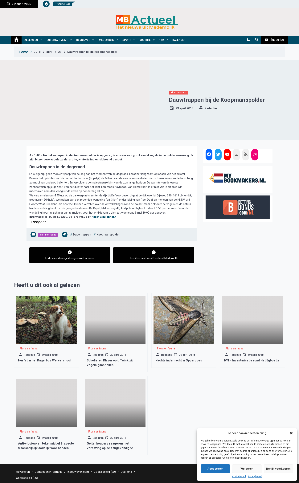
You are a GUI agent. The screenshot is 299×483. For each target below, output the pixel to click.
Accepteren (215, 468)
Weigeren (246, 468)
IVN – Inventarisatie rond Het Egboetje (251, 360)
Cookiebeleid (239, 476)
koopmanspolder (108, 234)
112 (161, 39)
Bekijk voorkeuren (278, 468)
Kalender (179, 39)
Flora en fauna (178, 92)
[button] (291, 433)
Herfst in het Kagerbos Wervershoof (45, 360)
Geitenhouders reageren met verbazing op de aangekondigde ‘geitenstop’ (110, 448)
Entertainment (57, 39)
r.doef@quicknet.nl (104, 217)
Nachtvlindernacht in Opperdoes (178, 360)
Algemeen (31, 39)
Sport (126, 39)
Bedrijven (83, 39)
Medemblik (106, 39)
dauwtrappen (82, 234)
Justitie (145, 39)
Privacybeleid (255, 476)
